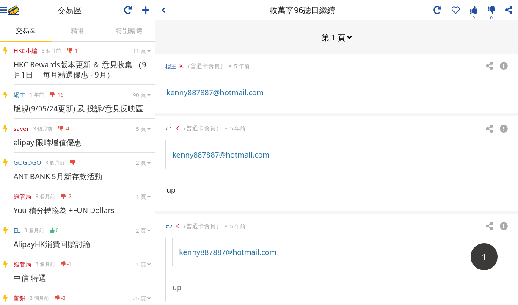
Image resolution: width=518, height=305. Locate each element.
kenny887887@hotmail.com (215, 92)
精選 (77, 30)
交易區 (26, 30)
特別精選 (129, 30)
